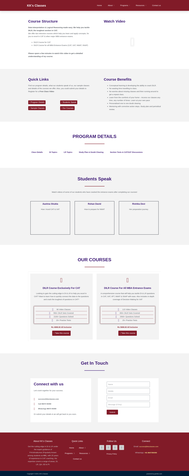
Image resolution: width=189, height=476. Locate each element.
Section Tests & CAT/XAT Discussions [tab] (126, 152)
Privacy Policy (111, 453)
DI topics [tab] (53, 152)
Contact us (156, 5)
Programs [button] (125, 5)
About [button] (111, 5)
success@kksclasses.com (148, 445)
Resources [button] (141, 5)
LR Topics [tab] (68, 152)
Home (99, 5)
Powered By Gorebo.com (154, 473)
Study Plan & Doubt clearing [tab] (91, 152)
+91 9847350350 (151, 452)
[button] (132, 42)
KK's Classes (39, 5)
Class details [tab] (37, 152)
